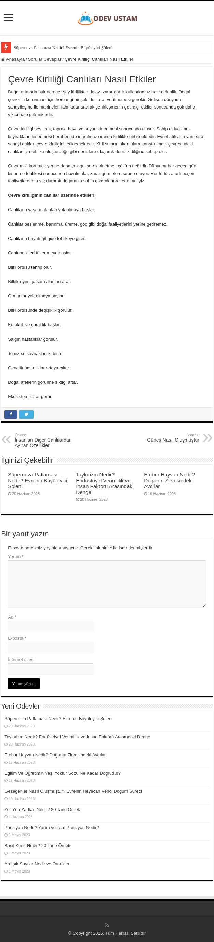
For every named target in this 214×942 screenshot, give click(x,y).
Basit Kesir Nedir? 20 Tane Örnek (37, 845)
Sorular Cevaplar (45, 59)
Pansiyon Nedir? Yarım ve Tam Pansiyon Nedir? (51, 827)
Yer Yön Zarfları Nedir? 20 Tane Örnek (42, 809)
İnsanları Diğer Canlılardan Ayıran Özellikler (50, 440)
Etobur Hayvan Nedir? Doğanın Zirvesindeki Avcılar (169, 480)
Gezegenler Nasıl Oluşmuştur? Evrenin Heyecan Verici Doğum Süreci (73, 791)
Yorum (16, 556)
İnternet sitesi (21, 659)
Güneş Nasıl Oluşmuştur (164, 438)
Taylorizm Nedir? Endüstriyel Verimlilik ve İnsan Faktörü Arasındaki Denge (104, 483)
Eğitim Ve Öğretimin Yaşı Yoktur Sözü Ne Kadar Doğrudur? (62, 773)
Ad (12, 617)
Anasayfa (13, 59)
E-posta (17, 638)
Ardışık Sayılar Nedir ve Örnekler (36, 863)
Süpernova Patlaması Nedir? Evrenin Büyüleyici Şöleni (63, 47)
